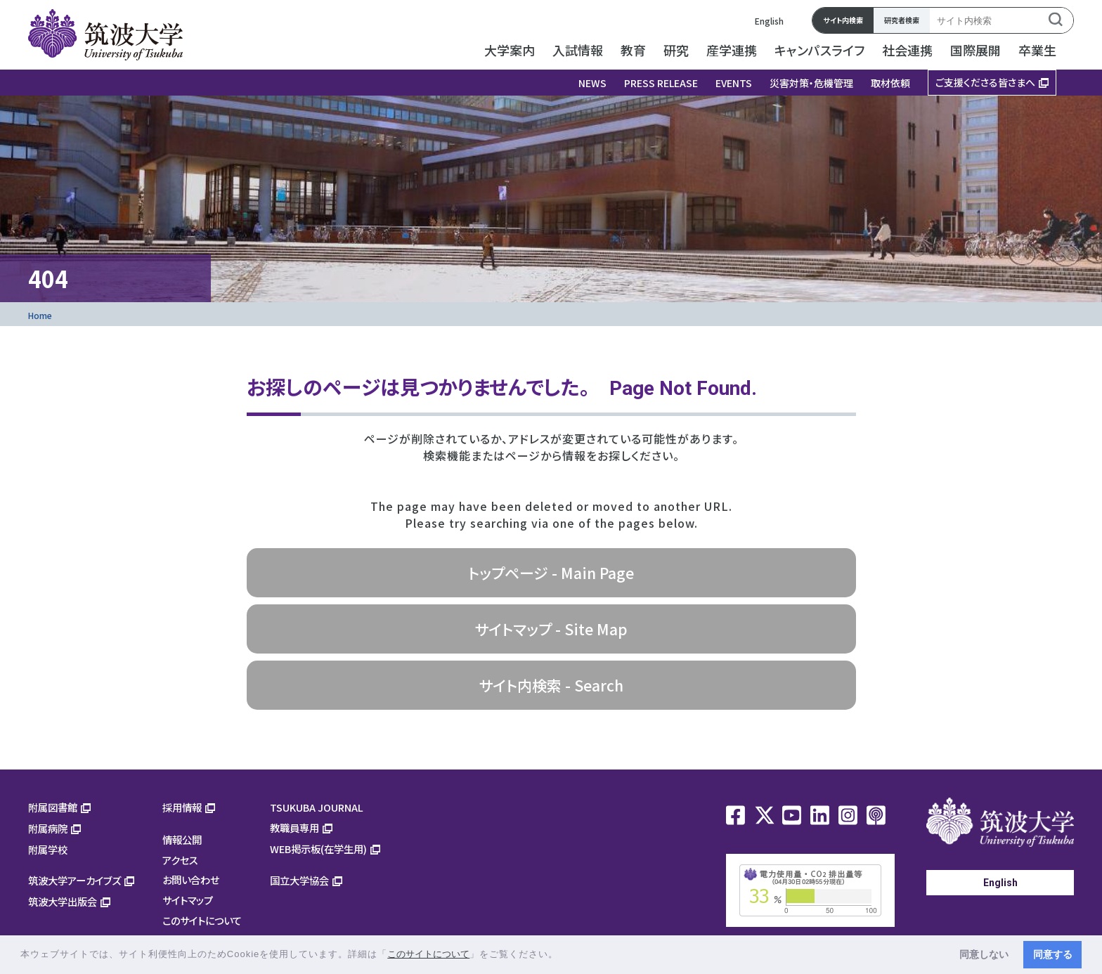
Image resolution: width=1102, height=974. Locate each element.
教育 (633, 50)
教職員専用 (294, 827)
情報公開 (182, 839)
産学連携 (731, 50)
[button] (563, 955)
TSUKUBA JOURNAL (316, 807)
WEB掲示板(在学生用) (318, 848)
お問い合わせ (190, 879)
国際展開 (975, 50)
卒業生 (1037, 50)
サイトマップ (187, 899)
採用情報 (182, 807)
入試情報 (577, 50)
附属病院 (47, 828)
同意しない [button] (984, 954)
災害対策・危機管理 (811, 83)
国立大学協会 (299, 880)
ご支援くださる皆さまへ (985, 82)
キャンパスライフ (819, 50)
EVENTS (733, 83)
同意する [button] (1052, 954)
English (769, 21)
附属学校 (47, 849)
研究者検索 (901, 20)
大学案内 (509, 50)
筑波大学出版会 (62, 901)
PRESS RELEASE (661, 83)
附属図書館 (52, 807)
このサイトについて (202, 920)
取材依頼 (890, 83)
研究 (676, 50)
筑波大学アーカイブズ (74, 880)
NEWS (592, 83)
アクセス (180, 859)
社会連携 (907, 50)
